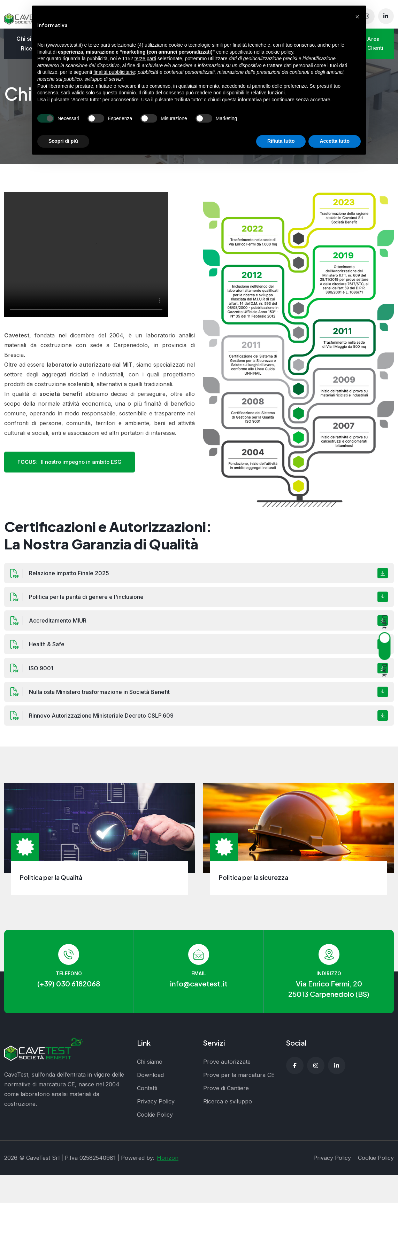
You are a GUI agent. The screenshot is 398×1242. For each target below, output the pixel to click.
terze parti (145, 58)
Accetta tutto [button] (335, 141)
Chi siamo (149, 1066)
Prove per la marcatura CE (239, 1079)
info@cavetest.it (199, 988)
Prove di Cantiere (226, 1092)
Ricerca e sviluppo (227, 1105)
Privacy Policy (156, 1105)
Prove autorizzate (227, 1066)
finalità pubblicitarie (114, 72)
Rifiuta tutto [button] (281, 141)
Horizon (167, 1162)
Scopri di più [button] (63, 141)
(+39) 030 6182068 (68, 988)
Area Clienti (374, 45)
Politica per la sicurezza (253, 882)
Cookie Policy (155, 1119)
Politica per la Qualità (51, 882)
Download (150, 1079)
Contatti (147, 1092)
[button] (357, 16)
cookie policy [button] (279, 52)
